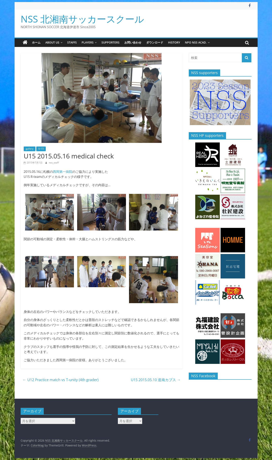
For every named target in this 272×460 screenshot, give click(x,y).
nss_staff (54, 162)
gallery (29, 148)
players (88, 42)
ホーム (36, 42)
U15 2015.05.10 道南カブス (156, 379)
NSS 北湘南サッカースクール (82, 19)
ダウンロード (154, 42)
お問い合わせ (132, 42)
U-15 (41, 148)
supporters (110, 42)
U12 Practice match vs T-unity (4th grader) (60, 379)
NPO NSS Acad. (196, 42)
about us (52, 42)
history (174, 42)
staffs (72, 42)
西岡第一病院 (62, 171)
